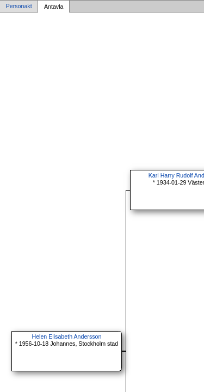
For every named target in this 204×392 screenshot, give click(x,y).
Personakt (19, 6)
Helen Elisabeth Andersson (66, 336)
